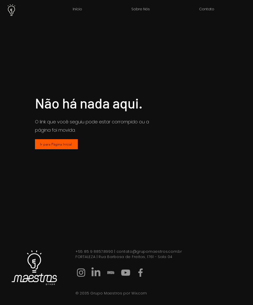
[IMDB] (110, 272)
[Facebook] (140, 272)
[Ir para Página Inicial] (56, 144)
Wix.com (139, 293)
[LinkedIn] (95, 272)
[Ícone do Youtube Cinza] (125, 272)
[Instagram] (81, 272)
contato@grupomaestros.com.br (149, 251)
